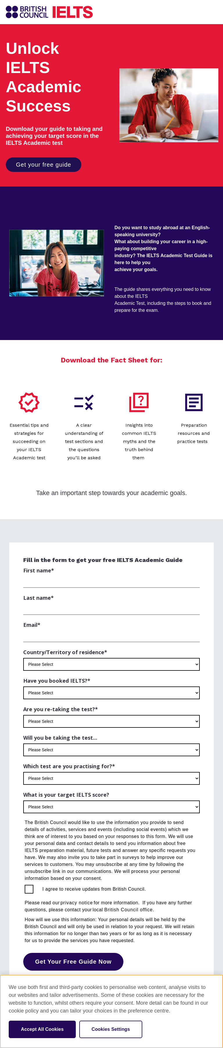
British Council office (128, 909)
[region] (111, 1011)
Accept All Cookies (42, 1029)
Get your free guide (43, 164)
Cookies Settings (110, 1029)
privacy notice (76, 902)
